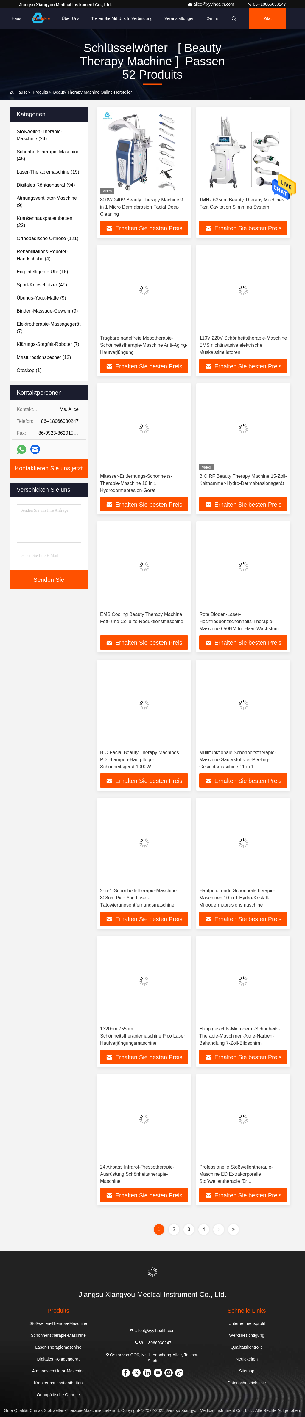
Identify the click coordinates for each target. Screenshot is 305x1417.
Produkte (41, 18)
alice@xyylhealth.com (211, 4)
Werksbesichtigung (246, 1335)
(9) (47, 202)
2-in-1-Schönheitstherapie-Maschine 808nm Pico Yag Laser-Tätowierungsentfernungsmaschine (138, 897)
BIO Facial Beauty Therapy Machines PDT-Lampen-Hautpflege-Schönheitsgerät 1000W (139, 759)
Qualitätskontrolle (247, 1347)
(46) (48, 155)
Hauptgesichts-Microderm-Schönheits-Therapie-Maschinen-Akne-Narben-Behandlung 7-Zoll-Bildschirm (239, 1036)
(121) (47, 238)
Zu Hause (19, 92)
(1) (29, 370)
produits (40, 92)
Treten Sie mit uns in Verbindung (122, 18)
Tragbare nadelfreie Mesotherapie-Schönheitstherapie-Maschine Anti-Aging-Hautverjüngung (144, 345)
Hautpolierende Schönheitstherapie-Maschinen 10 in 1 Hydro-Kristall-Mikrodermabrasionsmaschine (237, 897)
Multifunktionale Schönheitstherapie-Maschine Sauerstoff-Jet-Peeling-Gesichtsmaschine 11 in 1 (237, 759)
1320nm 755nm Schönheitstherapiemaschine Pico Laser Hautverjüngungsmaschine (142, 1036)
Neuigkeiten (247, 1359)
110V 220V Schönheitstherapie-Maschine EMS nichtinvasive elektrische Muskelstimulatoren (243, 345)
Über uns (70, 18)
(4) (42, 255)
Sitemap (246, 1371)
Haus (16, 18)
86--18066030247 (266, 4)
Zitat (268, 18)
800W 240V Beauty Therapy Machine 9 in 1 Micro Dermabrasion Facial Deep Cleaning (141, 207)
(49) (42, 284)
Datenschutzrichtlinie (247, 1382)
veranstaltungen (179, 18)
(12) (44, 357)
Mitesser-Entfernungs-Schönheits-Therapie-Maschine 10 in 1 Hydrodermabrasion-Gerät (136, 483)
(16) (42, 271)
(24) (39, 135)
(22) (44, 222)
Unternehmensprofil (246, 1323)
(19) (48, 171)
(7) (48, 327)
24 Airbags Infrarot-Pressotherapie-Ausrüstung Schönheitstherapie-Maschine (137, 1174)
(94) (46, 184)
